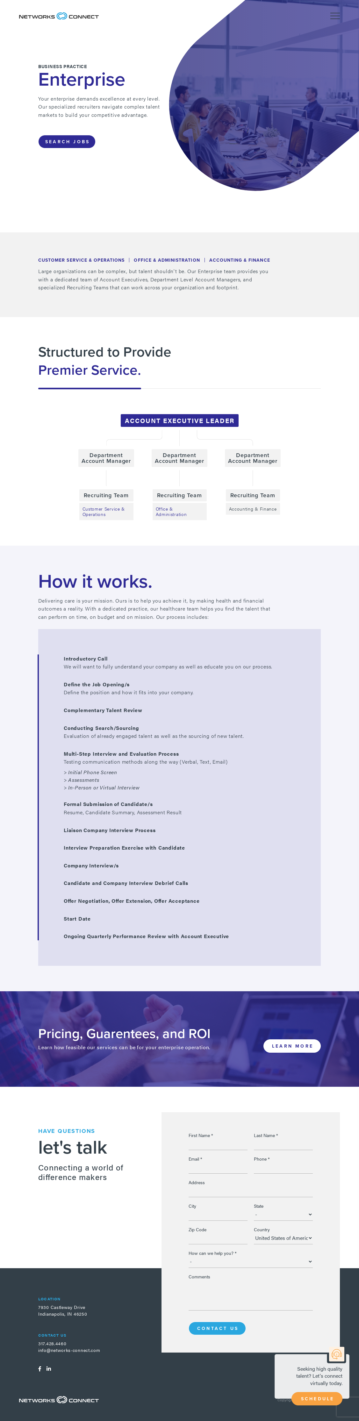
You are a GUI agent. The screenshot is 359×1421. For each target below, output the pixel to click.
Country (262, 1229)
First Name (201, 1135)
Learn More (292, 1046)
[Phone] (283, 1167)
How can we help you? (213, 1253)
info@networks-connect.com (69, 1350)
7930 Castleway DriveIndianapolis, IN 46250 (62, 1310)
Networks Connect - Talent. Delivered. (59, 16)
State (258, 1206)
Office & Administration (171, 511)
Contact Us (218, 1328)
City (192, 1206)
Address (197, 1182)
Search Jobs (67, 141)
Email (195, 1158)
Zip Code (197, 1229)
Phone (262, 1158)
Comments (199, 1276)
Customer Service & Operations (104, 511)
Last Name (266, 1135)
